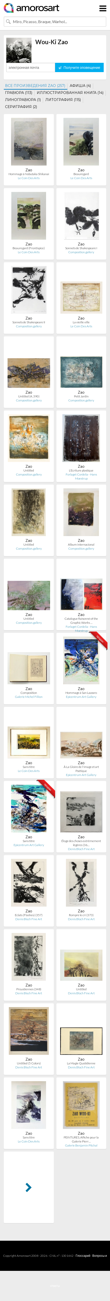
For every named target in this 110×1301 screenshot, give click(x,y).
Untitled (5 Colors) (29, 1063)
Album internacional (81, 544)
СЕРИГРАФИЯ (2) (21, 107)
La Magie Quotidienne (81, 1063)
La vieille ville (81, 322)
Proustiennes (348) (28, 989)
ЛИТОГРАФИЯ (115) (63, 99)
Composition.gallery (81, 252)
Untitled (28, 470)
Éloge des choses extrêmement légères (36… (81, 843)
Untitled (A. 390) (29, 396)
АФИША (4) (80, 85)
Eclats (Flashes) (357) (29, 915)
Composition (28, 693)
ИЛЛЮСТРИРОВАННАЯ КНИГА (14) (70, 92)
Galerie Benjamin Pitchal (81, 1145)
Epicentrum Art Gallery (81, 697)
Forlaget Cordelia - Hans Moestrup (81, 476)
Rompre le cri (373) (81, 915)
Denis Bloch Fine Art (81, 849)
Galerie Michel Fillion (29, 697)
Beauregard (81, 174)
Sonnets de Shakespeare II (28, 322)
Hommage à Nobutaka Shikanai (29, 174)
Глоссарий (83, 1256)
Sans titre (29, 767)
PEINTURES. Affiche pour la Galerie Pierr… (81, 1139)
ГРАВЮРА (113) (18, 92)
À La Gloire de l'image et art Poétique (81, 769)
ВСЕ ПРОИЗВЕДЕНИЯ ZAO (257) (35, 85)
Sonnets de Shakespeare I (81, 248)
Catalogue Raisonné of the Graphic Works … (81, 621)
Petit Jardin (81, 396)
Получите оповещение (79, 67)
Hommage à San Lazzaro (81, 693)
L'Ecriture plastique (81, 470)
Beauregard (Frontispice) (29, 248)
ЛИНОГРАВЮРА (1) (23, 99)
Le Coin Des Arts (29, 178)
